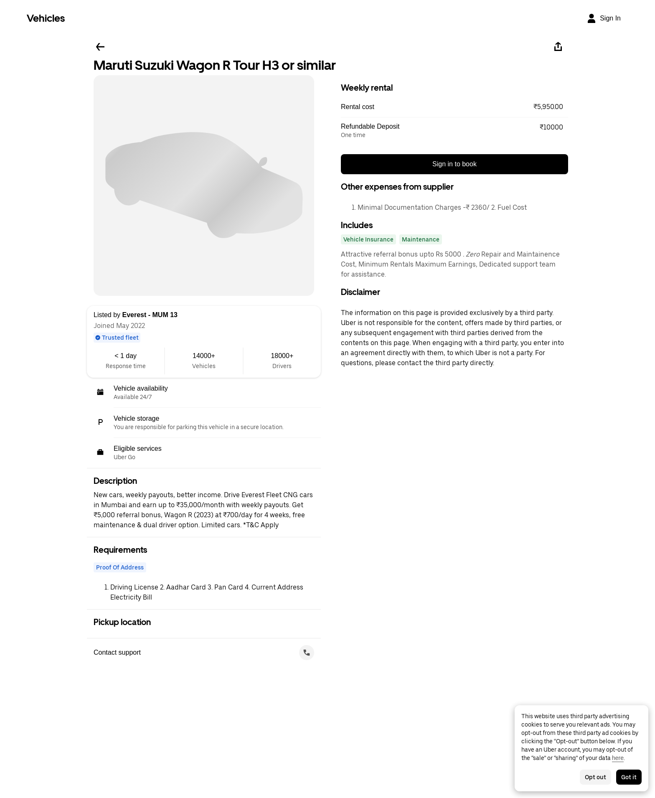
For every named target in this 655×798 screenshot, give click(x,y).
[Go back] (100, 47)
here (618, 758)
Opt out (595, 777)
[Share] (558, 47)
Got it (629, 777)
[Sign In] (603, 18)
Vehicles (46, 18)
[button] (454, 107)
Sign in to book (454, 164)
